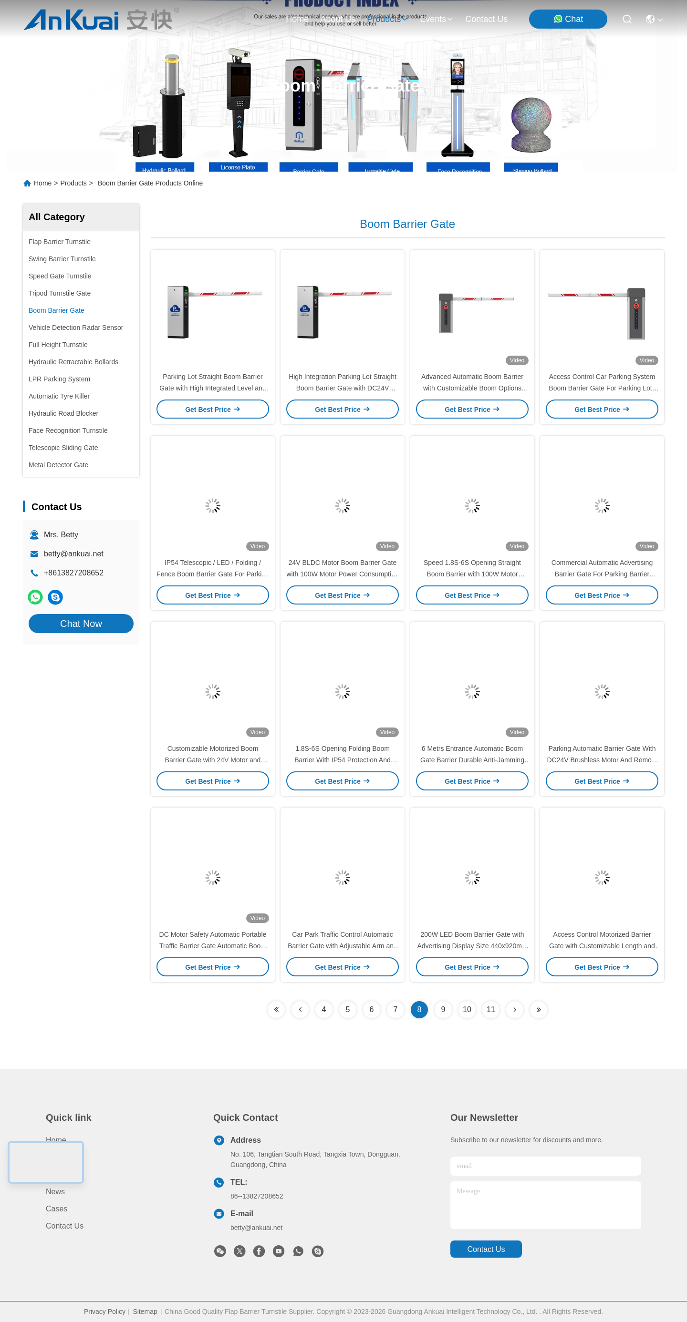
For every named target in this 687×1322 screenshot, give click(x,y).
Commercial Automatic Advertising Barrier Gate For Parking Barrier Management (602, 574)
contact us (486, 19)
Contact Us (64, 1226)
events (437, 19)
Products (74, 183)
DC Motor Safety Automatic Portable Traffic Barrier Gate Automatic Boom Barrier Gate (213, 946)
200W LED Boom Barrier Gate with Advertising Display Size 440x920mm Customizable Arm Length (472, 946)
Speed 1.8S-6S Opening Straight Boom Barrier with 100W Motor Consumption (472, 574)
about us (337, 19)
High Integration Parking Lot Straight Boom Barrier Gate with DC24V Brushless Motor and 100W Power (342, 388)
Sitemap (145, 1311)
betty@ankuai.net (74, 554)
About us (61, 1174)
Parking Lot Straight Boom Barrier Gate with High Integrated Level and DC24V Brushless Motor (212, 388)
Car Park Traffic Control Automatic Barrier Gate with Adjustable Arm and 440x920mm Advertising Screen (342, 946)
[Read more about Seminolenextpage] (276, 1009)
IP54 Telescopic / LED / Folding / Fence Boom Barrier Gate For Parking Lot (212, 574)
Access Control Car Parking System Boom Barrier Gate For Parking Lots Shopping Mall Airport (602, 388)
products (387, 19)
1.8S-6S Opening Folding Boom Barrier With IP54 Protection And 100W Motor (342, 760)
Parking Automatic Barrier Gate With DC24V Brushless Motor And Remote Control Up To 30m (602, 760)
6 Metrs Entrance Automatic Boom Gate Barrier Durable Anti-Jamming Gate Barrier (472, 760)
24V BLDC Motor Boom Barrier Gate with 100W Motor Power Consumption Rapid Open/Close (343, 574)
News (55, 1192)
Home (297, 19)
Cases (56, 1209)
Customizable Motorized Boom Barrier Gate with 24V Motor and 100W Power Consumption (213, 760)
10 (467, 1009)
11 (491, 1009)
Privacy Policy (104, 1311)
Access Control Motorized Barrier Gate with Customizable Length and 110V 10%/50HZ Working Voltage (602, 946)
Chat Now (81, 623)
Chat (568, 19)
